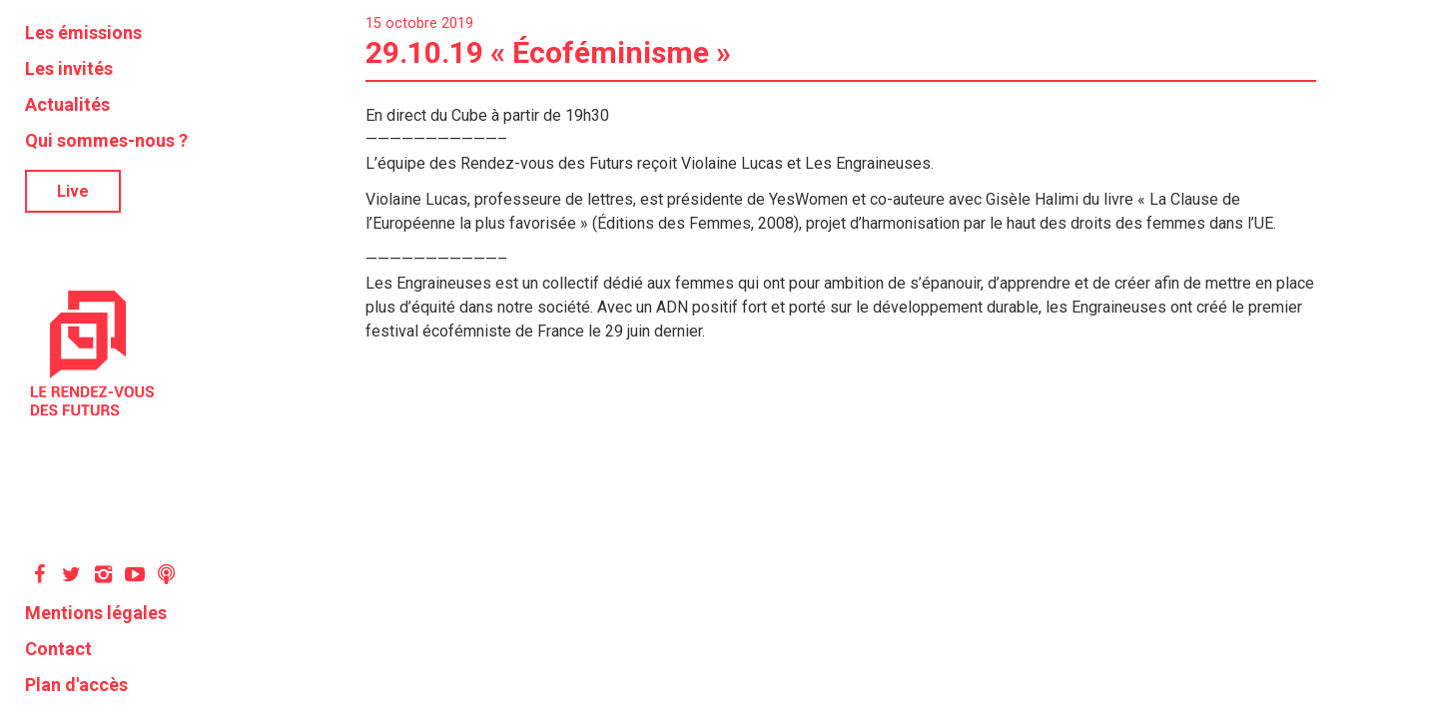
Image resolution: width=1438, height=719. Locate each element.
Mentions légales (96, 612)
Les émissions (83, 32)
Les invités (69, 68)
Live (73, 191)
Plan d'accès (76, 684)
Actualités (67, 104)
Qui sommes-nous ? (106, 140)
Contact (58, 648)
